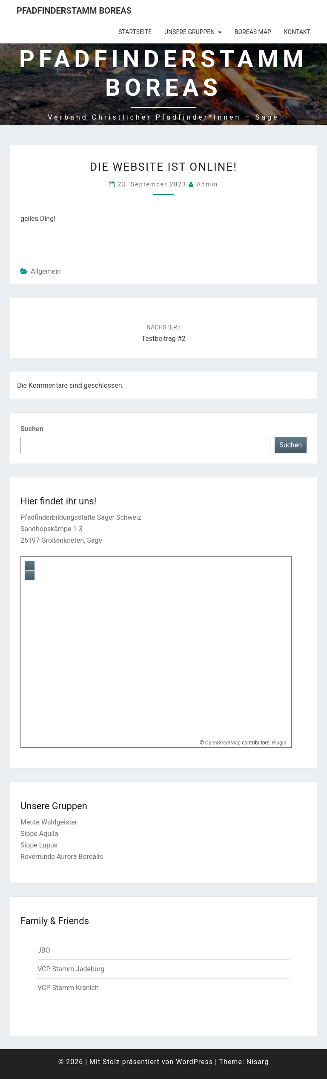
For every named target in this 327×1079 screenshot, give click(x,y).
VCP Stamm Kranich (68, 988)
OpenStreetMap (223, 743)
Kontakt (297, 32)
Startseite (135, 32)
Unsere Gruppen (189, 32)
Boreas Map (253, 32)
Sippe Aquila (39, 834)
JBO (43, 950)
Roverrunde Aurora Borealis (61, 857)
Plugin (278, 743)
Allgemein (46, 271)
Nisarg (258, 1062)
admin (207, 184)
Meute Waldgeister (48, 822)
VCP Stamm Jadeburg (70, 969)
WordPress (194, 1062)
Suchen (31, 429)
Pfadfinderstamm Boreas (74, 11)
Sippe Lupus (38, 845)
